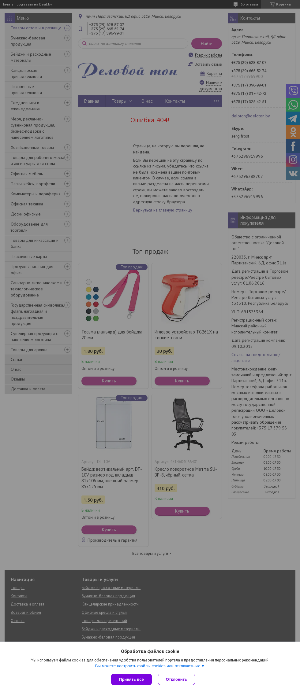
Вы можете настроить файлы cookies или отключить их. (148, 666)
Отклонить (176, 679)
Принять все (131, 679)
